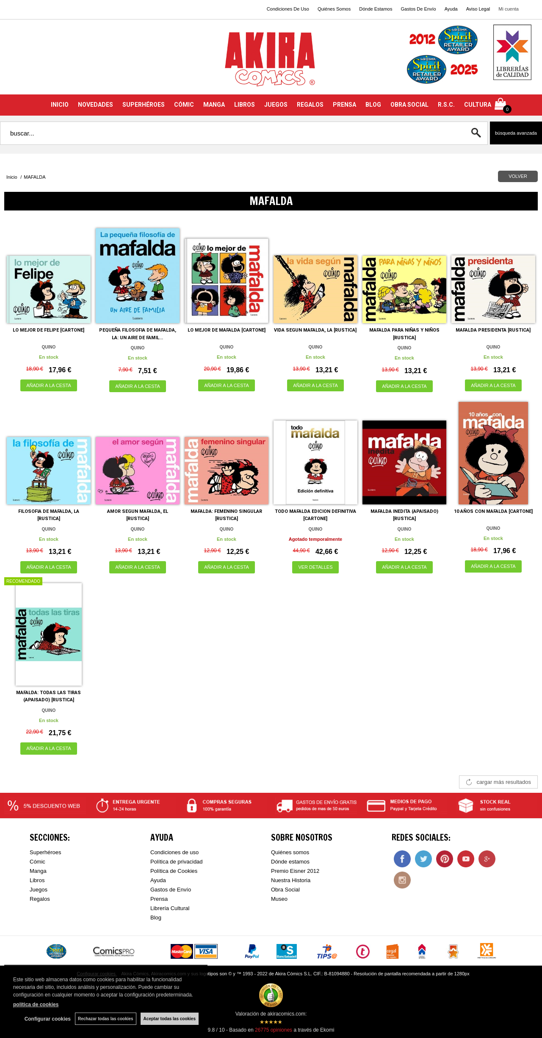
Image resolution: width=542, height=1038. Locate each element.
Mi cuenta (508, 8)
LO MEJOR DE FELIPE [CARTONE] (48, 330)
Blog (155, 917)
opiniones (273, 1030)
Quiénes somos (290, 852)
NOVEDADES (95, 104)
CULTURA (477, 104)
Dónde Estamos (375, 8)
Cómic (37, 861)
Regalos (40, 899)
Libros (37, 880)
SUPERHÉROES (143, 104)
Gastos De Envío (418, 8)
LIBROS (244, 104)
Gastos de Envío (170, 889)
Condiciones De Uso (288, 8)
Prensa (159, 899)
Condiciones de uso (174, 852)
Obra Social (285, 889)
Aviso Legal (478, 8)
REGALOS (310, 104)
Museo (279, 899)
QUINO (49, 347)
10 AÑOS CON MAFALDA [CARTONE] (493, 511)
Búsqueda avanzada (516, 133)
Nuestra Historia (290, 880)
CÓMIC (184, 104)
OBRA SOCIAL (409, 104)
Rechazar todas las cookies (105, 1018)
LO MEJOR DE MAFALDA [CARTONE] (226, 330)
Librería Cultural (170, 908)
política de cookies (35, 1005)
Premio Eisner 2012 (295, 871)
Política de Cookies (173, 871)
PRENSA (344, 104)
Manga (38, 871)
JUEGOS (276, 104)
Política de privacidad (176, 861)
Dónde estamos (290, 861)
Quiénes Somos (334, 8)
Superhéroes (45, 852)
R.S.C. (446, 104)
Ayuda (451, 8)
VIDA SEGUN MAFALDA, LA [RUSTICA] (315, 330)
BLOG (373, 104)
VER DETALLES (315, 567)
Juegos (38, 889)
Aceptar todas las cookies (170, 1018)
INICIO (60, 104)
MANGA (214, 104)
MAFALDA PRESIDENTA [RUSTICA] (493, 330)
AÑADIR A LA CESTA (48, 385)
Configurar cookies (48, 1019)
